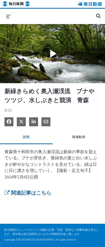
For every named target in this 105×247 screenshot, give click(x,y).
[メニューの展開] (8, 16)
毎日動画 (89, 4)
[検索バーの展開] (98, 13)
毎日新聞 (16, 4)
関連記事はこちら (27, 193)
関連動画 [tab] (78, 137)
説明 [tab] (26, 137)
